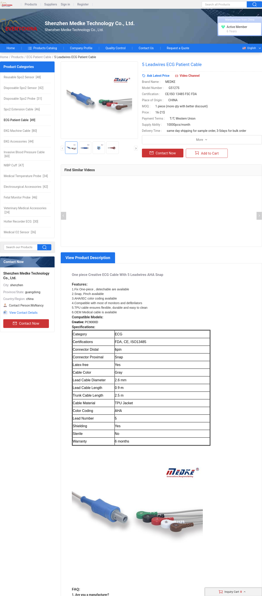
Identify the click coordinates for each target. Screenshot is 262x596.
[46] (22, 109)
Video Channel (190, 75)
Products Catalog (42, 48)
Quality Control (115, 48)
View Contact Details (23, 312)
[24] (25, 210)
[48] (22, 77)
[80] (20, 130)
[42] (23, 88)
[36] (20, 232)
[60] (24, 154)
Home (11, 48)
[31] (23, 98)
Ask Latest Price (158, 75)
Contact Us (146, 48)
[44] (18, 141)
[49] (19, 120)
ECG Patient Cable (38, 57)
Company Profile (81, 48)
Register (83, 4)
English (249, 48)
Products (31, 4)
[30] (21, 221)
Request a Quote (178, 48)
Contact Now (26, 323)
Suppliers (50, 4)
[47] (14, 165)
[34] (26, 176)
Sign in (65, 4)
